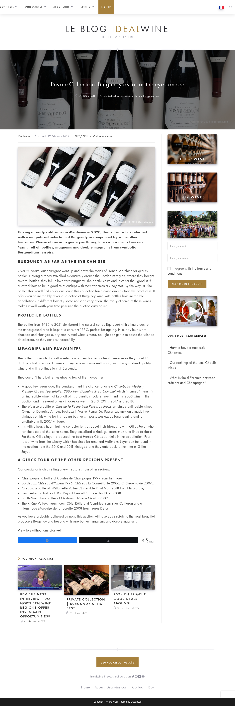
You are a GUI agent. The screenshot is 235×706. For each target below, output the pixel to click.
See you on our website (117, 662)
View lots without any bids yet (39, 530)
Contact (138, 687)
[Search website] (231, 7)
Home (85, 687)
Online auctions (102, 136)
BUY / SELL (81, 136)
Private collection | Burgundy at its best (86, 603)
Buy (151, 687)
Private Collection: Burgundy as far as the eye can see (130, 96)
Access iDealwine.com (111, 687)
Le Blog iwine (117, 29)
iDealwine (24, 136)
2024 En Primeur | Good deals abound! (131, 598)
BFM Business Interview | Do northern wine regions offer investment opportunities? (35, 605)
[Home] (76, 96)
